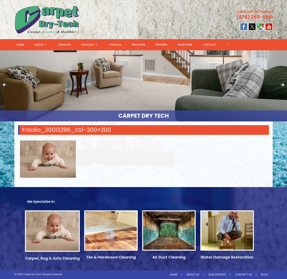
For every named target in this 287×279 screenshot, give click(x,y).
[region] (143, 85)
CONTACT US (243, 274)
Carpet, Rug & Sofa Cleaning (52, 258)
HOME (173, 274)
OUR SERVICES (217, 274)
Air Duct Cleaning (169, 257)
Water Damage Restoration (227, 257)
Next (282, 85)
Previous (4, 85)
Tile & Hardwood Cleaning (111, 257)
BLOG (264, 274)
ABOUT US (193, 274)
